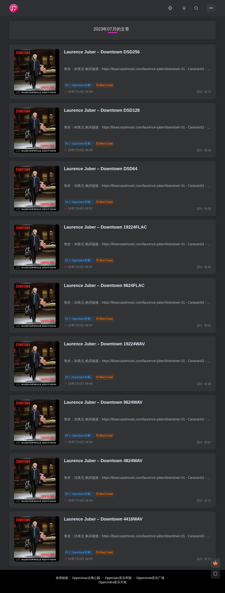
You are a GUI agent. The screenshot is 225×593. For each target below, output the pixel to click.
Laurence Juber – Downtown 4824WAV (103, 460)
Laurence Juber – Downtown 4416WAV (103, 519)
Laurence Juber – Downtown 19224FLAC (105, 227)
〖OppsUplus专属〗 (78, 85)
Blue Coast (104, 85)
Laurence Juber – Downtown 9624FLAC (104, 285)
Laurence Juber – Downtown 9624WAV (103, 402)
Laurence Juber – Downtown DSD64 (100, 168)
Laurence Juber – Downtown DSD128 (102, 110)
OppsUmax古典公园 (86, 578)
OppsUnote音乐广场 (150, 578)
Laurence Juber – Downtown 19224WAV (104, 344)
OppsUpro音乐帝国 (118, 578)
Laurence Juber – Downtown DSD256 (102, 52)
